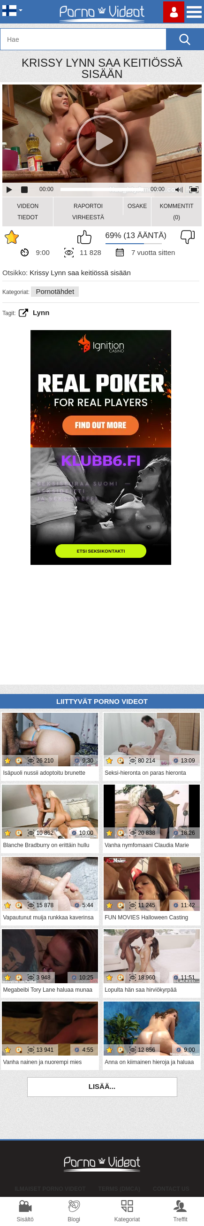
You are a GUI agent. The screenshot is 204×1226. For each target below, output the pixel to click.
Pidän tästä (86, 237)
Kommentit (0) (177, 212)
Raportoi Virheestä (88, 212)
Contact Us (171, 1189)
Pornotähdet (55, 291)
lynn (41, 312)
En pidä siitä (185, 237)
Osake (137, 206)
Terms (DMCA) (119, 1189)
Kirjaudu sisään (173, 12)
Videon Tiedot (27, 212)
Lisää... (102, 1086)
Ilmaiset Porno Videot (50, 1189)
